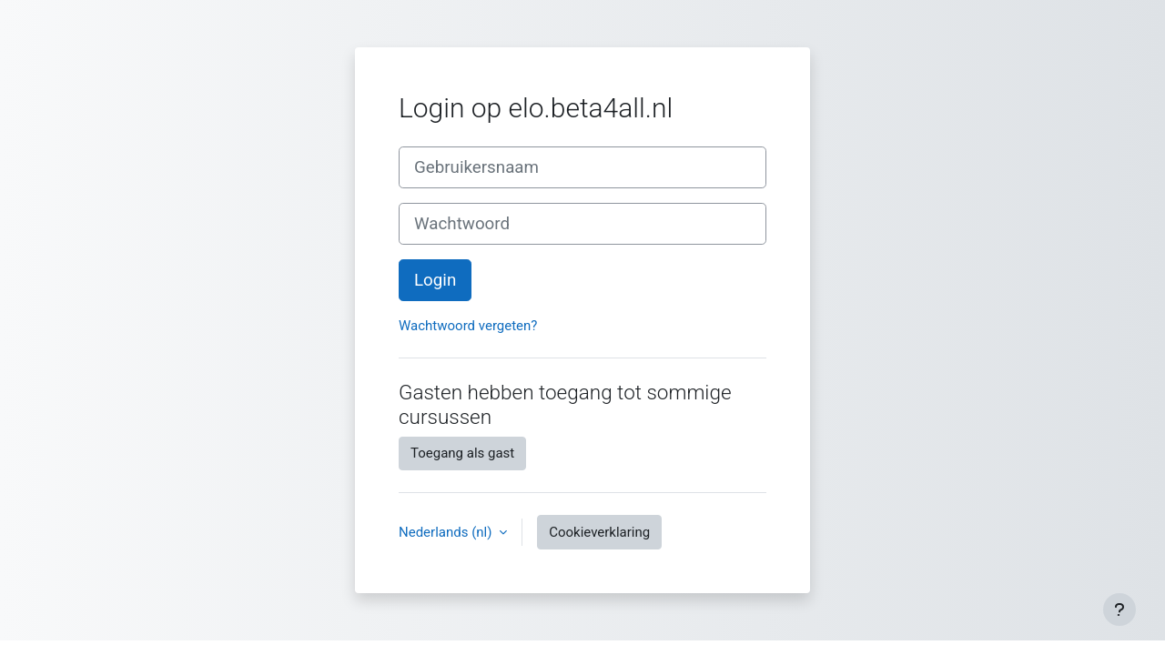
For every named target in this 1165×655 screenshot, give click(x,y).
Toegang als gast (462, 453)
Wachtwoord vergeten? (468, 325)
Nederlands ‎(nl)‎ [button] (447, 532)
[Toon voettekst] (1119, 609)
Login (435, 280)
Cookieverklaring (599, 532)
